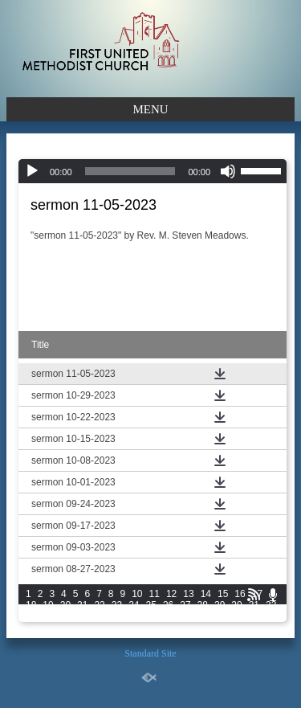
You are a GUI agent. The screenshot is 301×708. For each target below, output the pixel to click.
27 (185, 605)
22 (99, 605)
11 (154, 594)
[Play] (32, 171)
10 (137, 594)
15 (223, 594)
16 (239, 594)
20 (65, 605)
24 (133, 605)
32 (271, 605)
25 (151, 605)
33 (31, 616)
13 (188, 594)
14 (206, 594)
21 (82, 605)
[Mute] (228, 171)
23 (117, 605)
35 (65, 616)
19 (48, 605)
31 (254, 605)
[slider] (130, 171)
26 (168, 605)
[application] (152, 171)
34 (48, 616)
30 (236, 605)
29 (219, 605)
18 (31, 605)
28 (202, 605)
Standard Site (150, 653)
